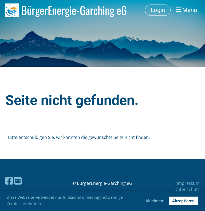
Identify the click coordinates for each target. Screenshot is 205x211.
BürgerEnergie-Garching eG (74, 10)
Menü (186, 10)
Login (158, 10)
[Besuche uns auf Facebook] (9, 180)
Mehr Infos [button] (33, 203)
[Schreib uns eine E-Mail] (18, 180)
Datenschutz (187, 189)
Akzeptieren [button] (183, 200)
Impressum (188, 183)
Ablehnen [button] (154, 200)
